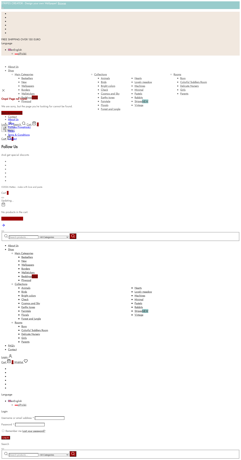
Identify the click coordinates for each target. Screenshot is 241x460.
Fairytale (105, 101)
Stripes (141, 101)
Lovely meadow (143, 82)
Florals (104, 105)
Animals (105, 78)
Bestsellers (27, 78)
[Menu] (7, 129)
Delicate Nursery (189, 86)
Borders (25, 90)
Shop (11, 70)
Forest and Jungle (110, 109)
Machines (140, 86)
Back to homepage (11, 113)
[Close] (2, 8)
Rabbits (139, 97)
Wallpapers (27, 86)
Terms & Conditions (19, 135)
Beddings (29, 97)
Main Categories (24, 74)
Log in (6, 437)
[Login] (6, 124)
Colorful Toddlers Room (193, 82)
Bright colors (108, 86)
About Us (13, 67)
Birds (103, 82)
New (24, 82)
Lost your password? (33, 431)
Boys (182, 78)
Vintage (139, 105)
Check (104, 90)
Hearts (138, 78)
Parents (184, 94)
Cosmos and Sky (110, 94)
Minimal (139, 90)
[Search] (19, 124)
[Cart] (33, 124)
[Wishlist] (21, 362)
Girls (182, 90)
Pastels (138, 94)
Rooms (177, 74)
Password (7, 424)
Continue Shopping (12, 219)
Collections (100, 74)
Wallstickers (27, 94)
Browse (62, 3)
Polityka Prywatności (19, 127)
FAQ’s (11, 131)
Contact (12, 117)
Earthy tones (107, 97)
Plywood (26, 101)
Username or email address (17, 418)
